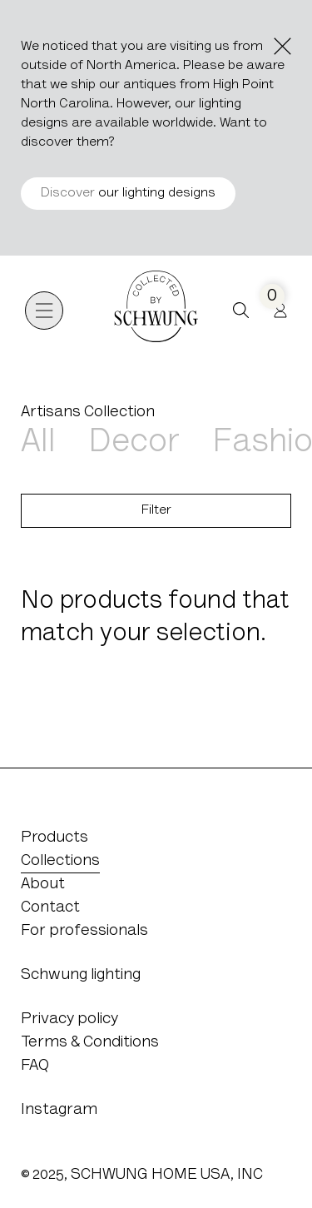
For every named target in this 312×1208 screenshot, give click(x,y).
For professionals (84, 931)
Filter (156, 510)
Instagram (59, 1110)
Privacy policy (69, 1019)
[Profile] (280, 310)
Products (54, 838)
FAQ (35, 1066)
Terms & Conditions (90, 1043)
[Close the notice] (282, 46)
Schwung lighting (81, 975)
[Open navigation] (44, 310)
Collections (60, 861)
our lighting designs (128, 193)
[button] (241, 310)
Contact (50, 908)
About (43, 884)
